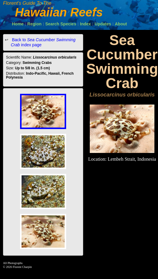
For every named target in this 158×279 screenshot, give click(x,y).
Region (34, 24)
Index (85, 24)
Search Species (60, 24)
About (121, 24)
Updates (103, 24)
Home (18, 24)
